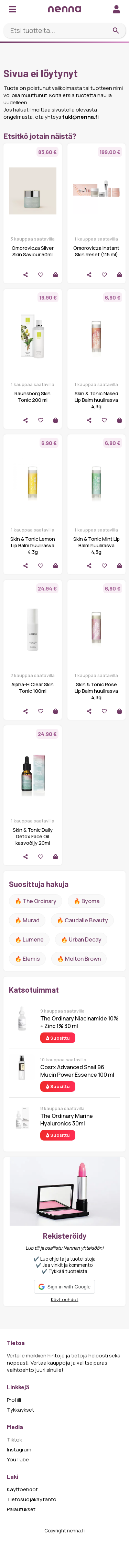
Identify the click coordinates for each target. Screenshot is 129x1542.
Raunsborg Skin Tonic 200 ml (32, 396)
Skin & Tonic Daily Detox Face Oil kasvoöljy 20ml (33, 836)
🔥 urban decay (81, 939)
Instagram (19, 1449)
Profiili (14, 1399)
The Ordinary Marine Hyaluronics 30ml (66, 1119)
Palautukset (21, 1509)
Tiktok (14, 1439)
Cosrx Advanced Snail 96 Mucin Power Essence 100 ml (77, 1070)
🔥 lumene (29, 939)
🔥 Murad (27, 920)
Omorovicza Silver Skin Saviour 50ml (33, 251)
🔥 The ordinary (35, 901)
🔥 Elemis (27, 958)
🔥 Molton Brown (79, 958)
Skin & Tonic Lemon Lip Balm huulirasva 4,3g (32, 545)
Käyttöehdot (64, 1299)
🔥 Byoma (86, 901)
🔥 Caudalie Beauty (82, 920)
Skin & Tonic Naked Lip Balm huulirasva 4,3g (96, 400)
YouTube (18, 1459)
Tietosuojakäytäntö (31, 1499)
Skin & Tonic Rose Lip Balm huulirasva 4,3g (96, 691)
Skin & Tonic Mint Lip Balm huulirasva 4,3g (96, 545)
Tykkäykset (20, 1409)
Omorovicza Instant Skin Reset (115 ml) (96, 251)
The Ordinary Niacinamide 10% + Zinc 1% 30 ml (79, 1022)
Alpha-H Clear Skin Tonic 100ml (32, 687)
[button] (64, 1287)
